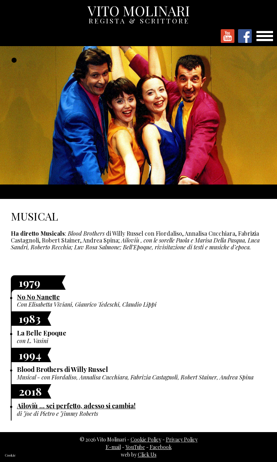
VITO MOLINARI (139, 12)
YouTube (135, 447)
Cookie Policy (146, 439)
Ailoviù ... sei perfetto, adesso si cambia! (76, 405)
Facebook (161, 447)
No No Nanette (38, 297)
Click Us (147, 454)
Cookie (10, 455)
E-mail (113, 447)
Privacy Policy (182, 439)
